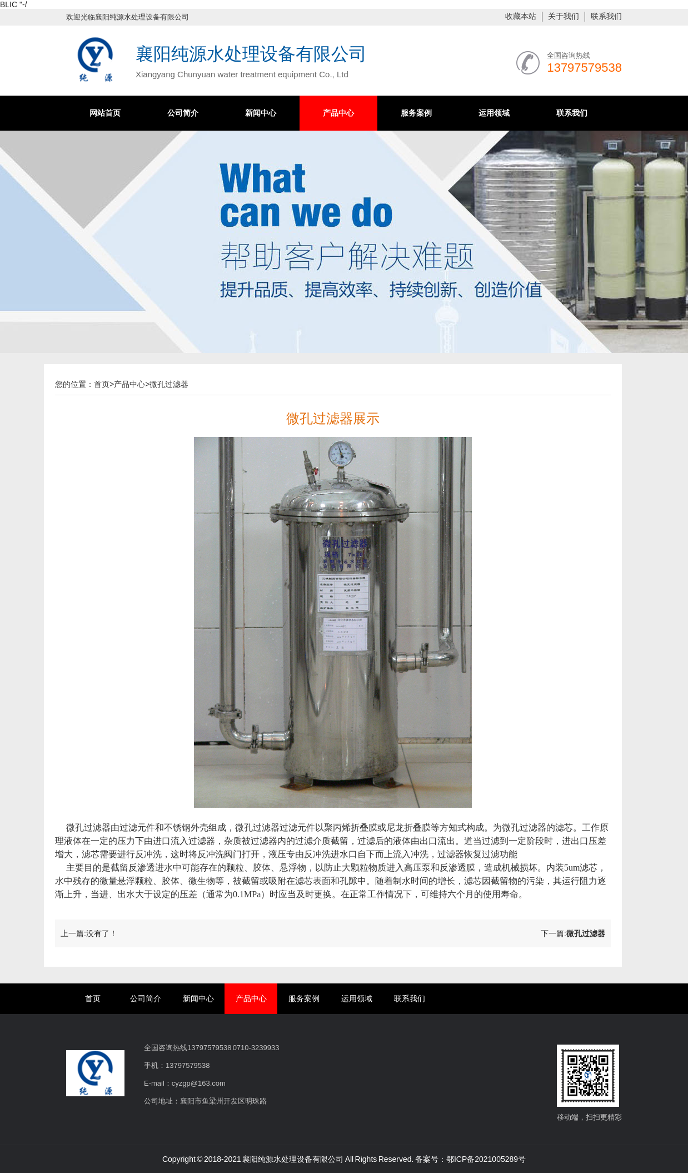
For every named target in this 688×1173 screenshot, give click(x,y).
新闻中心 (260, 112)
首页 (101, 384)
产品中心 (338, 112)
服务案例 (416, 112)
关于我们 (563, 16)
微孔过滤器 (168, 384)
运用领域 (494, 112)
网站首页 (105, 112)
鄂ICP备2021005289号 (486, 1159)
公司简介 (182, 112)
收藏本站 (520, 16)
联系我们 (606, 16)
